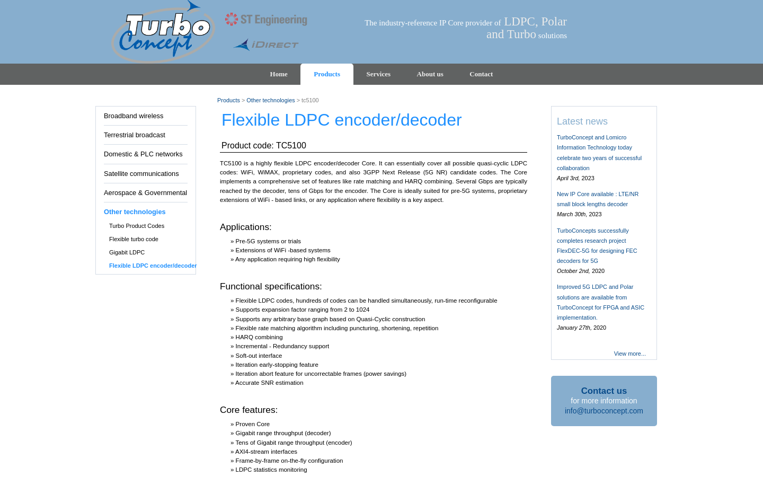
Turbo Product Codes (136, 226)
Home (279, 74)
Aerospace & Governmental (145, 193)
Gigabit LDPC (127, 252)
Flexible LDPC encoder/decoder (153, 265)
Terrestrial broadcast (134, 135)
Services (379, 74)
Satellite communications (141, 174)
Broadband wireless (133, 116)
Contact (481, 74)
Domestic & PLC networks (143, 154)
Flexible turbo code (133, 239)
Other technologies (135, 212)
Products (327, 74)
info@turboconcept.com (604, 411)
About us (430, 74)
